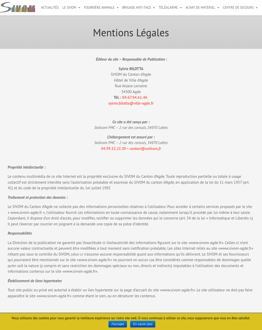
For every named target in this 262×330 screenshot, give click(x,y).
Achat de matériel (200, 7)
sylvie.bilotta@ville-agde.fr (131, 103)
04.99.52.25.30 (113, 148)
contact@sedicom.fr (145, 148)
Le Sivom (69, 7)
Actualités (50, 7)
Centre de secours (238, 7)
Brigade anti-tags (136, 7)
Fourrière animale (99, 7)
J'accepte (117, 324)
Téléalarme (168, 7)
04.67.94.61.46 (135, 97)
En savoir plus (142, 324)
